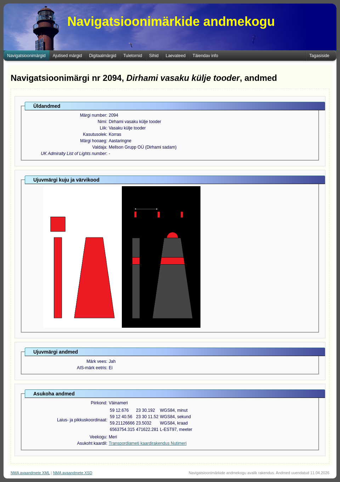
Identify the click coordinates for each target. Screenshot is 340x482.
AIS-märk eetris (91, 367)
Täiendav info (205, 55)
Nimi (102, 121)
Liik (103, 128)
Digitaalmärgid (102, 55)
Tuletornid (132, 55)
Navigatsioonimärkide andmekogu (171, 21)
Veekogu (98, 436)
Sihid (154, 55)
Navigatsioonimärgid (26, 55)
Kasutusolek (94, 134)
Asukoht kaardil (91, 443)
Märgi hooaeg (93, 140)
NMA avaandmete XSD (72, 473)
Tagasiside (319, 55)
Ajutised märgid (67, 55)
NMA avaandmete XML (30, 473)
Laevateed (176, 55)
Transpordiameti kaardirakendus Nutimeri (148, 443)
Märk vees (96, 361)
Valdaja (99, 147)
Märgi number (93, 115)
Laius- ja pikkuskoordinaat (81, 419)
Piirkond (98, 402)
